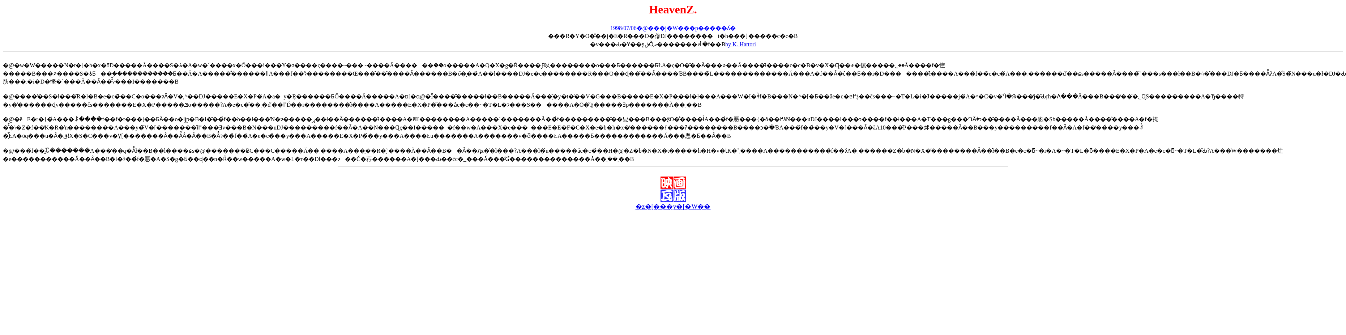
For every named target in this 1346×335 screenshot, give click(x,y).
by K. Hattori (740, 44)
